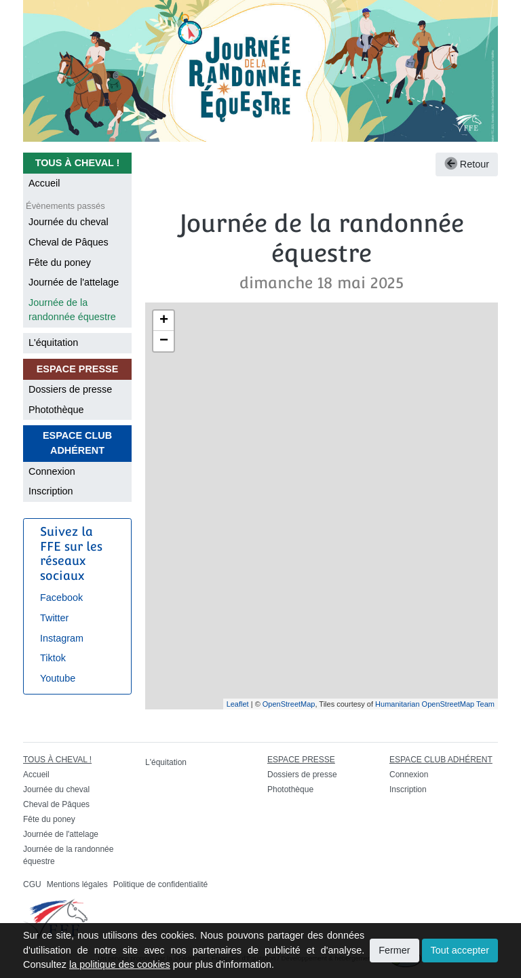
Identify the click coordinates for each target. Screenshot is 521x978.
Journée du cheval (68, 221)
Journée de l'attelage (73, 282)
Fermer (394, 950)
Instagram (61, 638)
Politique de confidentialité (160, 884)
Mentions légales (77, 884)
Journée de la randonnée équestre (72, 310)
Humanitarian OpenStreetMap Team (435, 704)
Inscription (50, 491)
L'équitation (53, 342)
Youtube (57, 678)
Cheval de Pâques (68, 242)
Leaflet (238, 704)
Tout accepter (460, 950)
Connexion (51, 471)
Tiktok (53, 657)
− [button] (163, 341)
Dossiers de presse (70, 389)
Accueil (44, 183)
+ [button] (163, 321)
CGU (32, 884)
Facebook (61, 597)
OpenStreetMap (289, 704)
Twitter (54, 617)
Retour (466, 164)
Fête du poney (59, 262)
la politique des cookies (119, 964)
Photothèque (56, 409)
